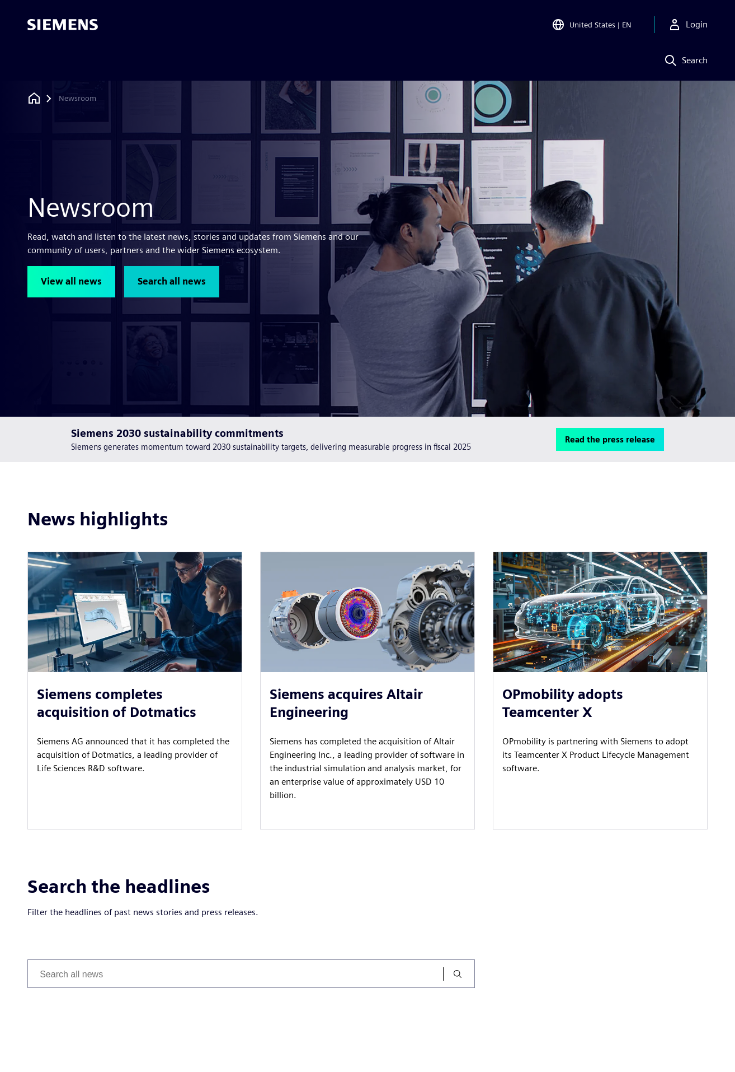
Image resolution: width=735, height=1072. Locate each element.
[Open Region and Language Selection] (591, 24)
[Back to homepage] (34, 98)
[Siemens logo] (62, 24)
